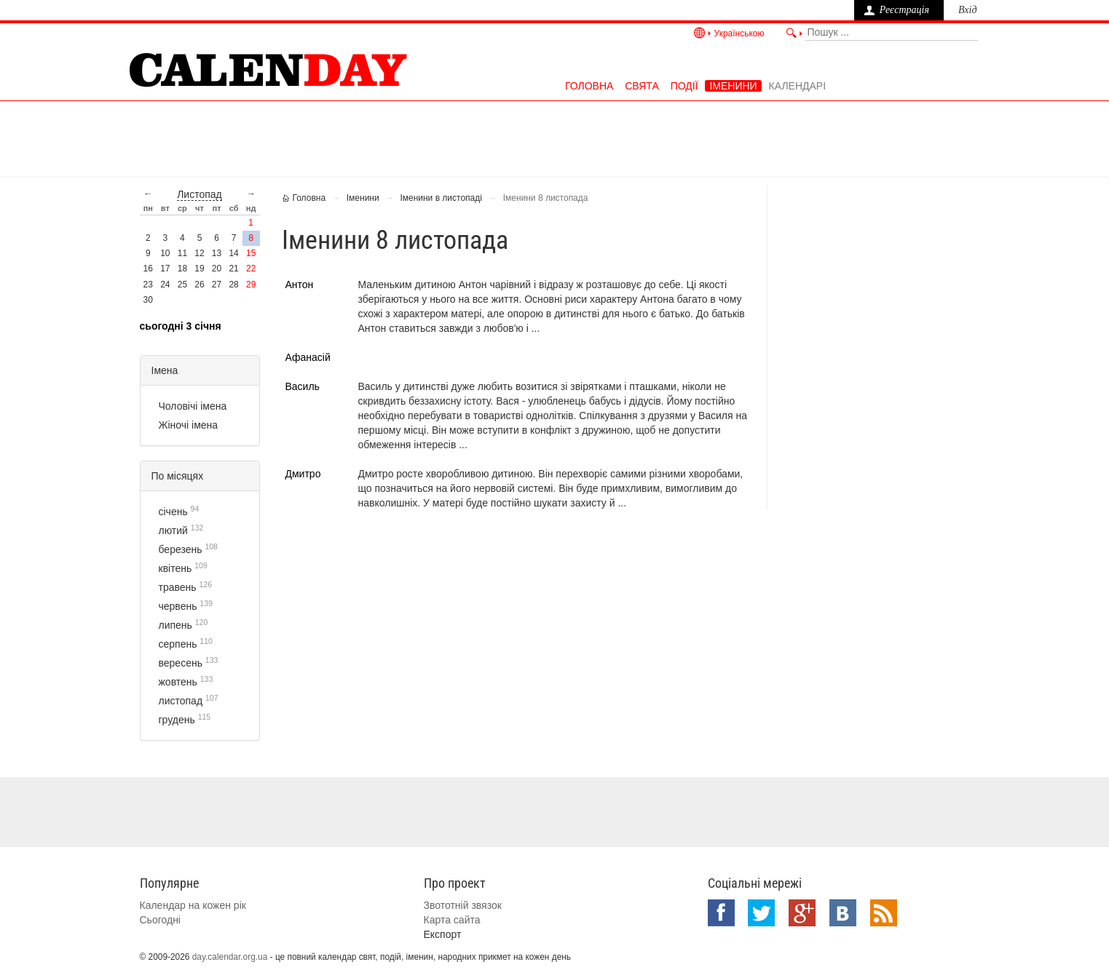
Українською (739, 33)
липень (175, 625)
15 (251, 253)
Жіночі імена (188, 425)
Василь (302, 386)
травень (178, 587)
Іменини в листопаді (441, 198)
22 (251, 268)
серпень (178, 644)
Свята (642, 86)
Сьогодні (160, 920)
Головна (589, 86)
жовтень (178, 682)
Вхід (967, 9)
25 (182, 284)
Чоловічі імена (193, 406)
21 (233, 268)
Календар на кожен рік (193, 905)
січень (173, 511)
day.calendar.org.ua (230, 957)
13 (216, 253)
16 (148, 268)
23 (148, 284)
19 (199, 268)
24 (165, 284)
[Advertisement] (555, 137)
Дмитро (303, 474)
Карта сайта (452, 920)
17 (165, 268)
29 (251, 284)
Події (684, 86)
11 (182, 253)
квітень (175, 568)
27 (216, 284)
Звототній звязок (463, 905)
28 (233, 284)
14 (233, 253)
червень (178, 606)
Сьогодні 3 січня (180, 326)
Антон (299, 284)
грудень (177, 719)
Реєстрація (904, 9)
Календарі (797, 86)
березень (180, 549)
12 (199, 253)
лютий (173, 530)
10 (165, 253)
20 (216, 268)
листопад (199, 194)
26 (199, 284)
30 (148, 300)
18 (182, 268)
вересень (180, 663)
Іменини (733, 86)
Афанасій (308, 357)
